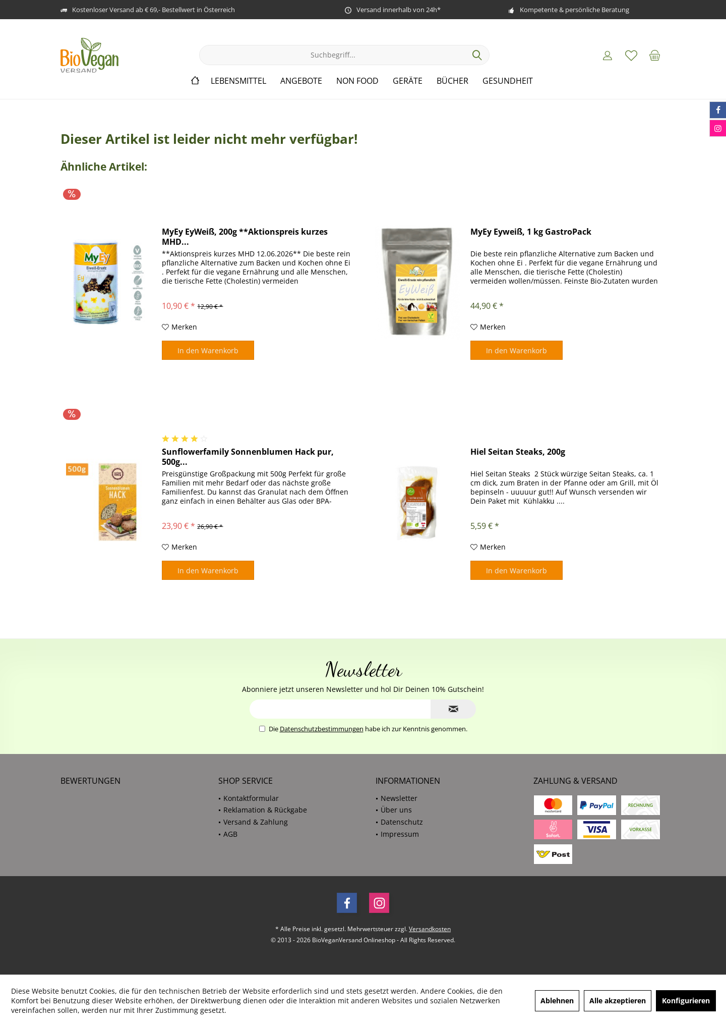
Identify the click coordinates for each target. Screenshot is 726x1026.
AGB (230, 834)
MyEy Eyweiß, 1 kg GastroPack (530, 232)
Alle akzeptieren (617, 1000)
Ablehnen (557, 1000)
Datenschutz (402, 822)
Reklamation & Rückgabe (265, 810)
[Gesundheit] (507, 81)
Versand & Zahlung (255, 822)
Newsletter (399, 798)
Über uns (396, 810)
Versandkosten (430, 929)
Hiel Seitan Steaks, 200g (517, 452)
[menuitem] (655, 55)
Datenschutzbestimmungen (322, 728)
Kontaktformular (251, 798)
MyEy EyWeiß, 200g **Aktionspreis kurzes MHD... (245, 237)
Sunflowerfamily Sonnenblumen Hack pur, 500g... (248, 457)
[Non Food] (357, 81)
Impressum (400, 834)
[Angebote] (301, 81)
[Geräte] (408, 81)
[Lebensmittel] (238, 81)
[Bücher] (452, 81)
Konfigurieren (686, 1000)
